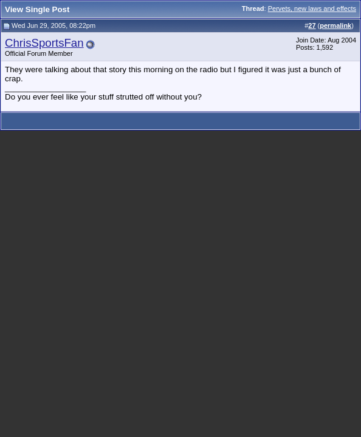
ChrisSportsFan (44, 42)
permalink (335, 25)
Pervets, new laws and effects (312, 8)
